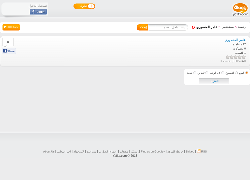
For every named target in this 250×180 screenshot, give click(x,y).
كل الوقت (215, 72)
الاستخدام (79, 151)
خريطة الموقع (175, 151)
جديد (189, 72)
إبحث (143, 27)
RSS (202, 151)
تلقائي (201, 72)
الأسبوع (230, 72)
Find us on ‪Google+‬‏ (153, 151)
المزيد (214, 81)
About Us (48, 151)
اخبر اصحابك (64, 151)
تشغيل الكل (11, 27)
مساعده (91, 151)
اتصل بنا (103, 151)
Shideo (190, 151)
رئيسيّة (134, 151)
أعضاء (113, 151)
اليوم (241, 72)
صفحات (124, 151)
